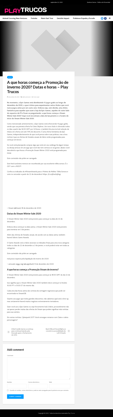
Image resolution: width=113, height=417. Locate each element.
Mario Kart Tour (47, 18)
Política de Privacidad (103, 2)
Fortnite (34, 18)
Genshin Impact (63, 18)
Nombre (9, 382)
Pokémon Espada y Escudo (84, 18)
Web (50, 382)
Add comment (26, 97)
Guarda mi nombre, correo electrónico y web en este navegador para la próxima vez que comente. (39, 390)
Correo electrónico (33, 382)
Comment (10, 355)
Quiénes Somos (91, 2)
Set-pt (10, 77)
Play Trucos (71, 413)
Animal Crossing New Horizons (15, 18)
